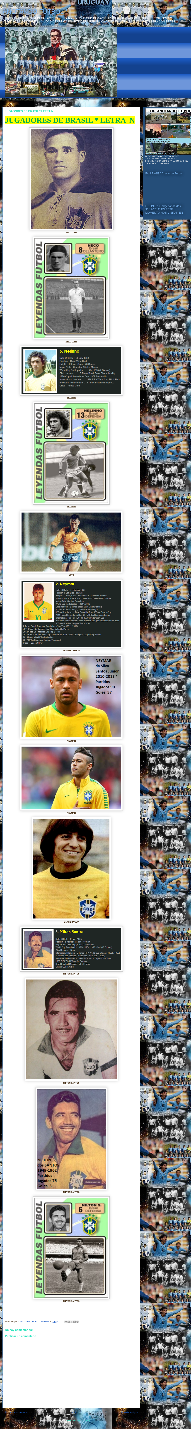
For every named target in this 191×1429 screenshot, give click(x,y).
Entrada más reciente (16, 1412)
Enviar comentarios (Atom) (78, 1420)
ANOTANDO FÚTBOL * (35, 11)
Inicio (74, 1412)
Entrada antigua (129, 1412)
